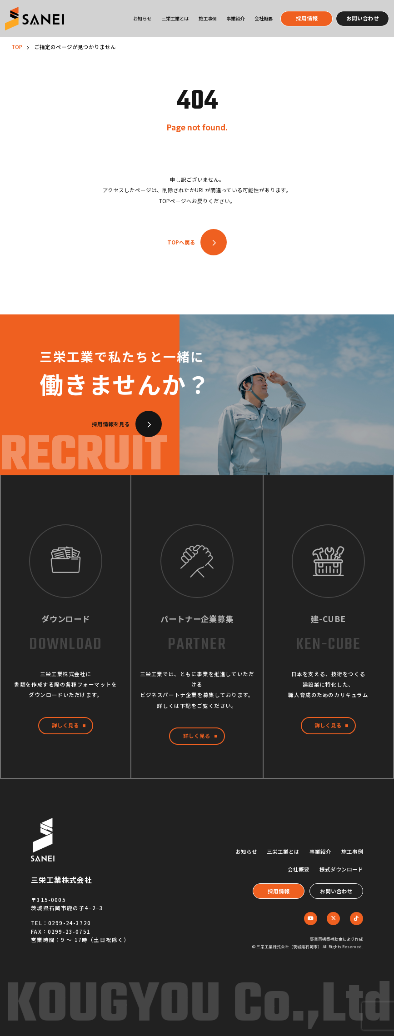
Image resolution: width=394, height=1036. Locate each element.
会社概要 (263, 18)
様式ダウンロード (341, 869)
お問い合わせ (362, 18)
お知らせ (142, 18)
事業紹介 (235, 18)
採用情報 (307, 18)
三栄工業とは (175, 18)
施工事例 (208, 18)
